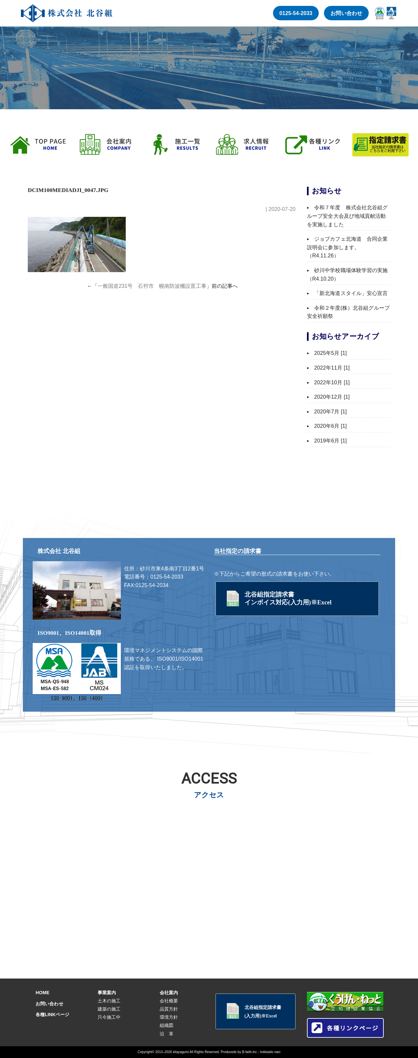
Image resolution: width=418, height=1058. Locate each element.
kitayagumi (181, 1052)
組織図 (166, 1025)
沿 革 (166, 1033)
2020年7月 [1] (330, 411)
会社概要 (169, 1000)
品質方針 (169, 1009)
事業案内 (107, 992)
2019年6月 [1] (330, 440)
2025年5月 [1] (330, 353)
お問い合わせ (346, 13)
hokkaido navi (270, 1052)
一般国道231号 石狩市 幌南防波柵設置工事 (152, 286)
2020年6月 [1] (330, 426)
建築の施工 (109, 1009)
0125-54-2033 (296, 13)
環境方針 (169, 1017)
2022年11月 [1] (332, 368)
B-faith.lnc (249, 1052)
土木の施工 (109, 1000)
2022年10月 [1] (332, 382)
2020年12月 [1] (332, 397)
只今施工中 (109, 1017)
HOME (42, 992)
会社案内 (169, 992)
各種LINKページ (53, 1014)
